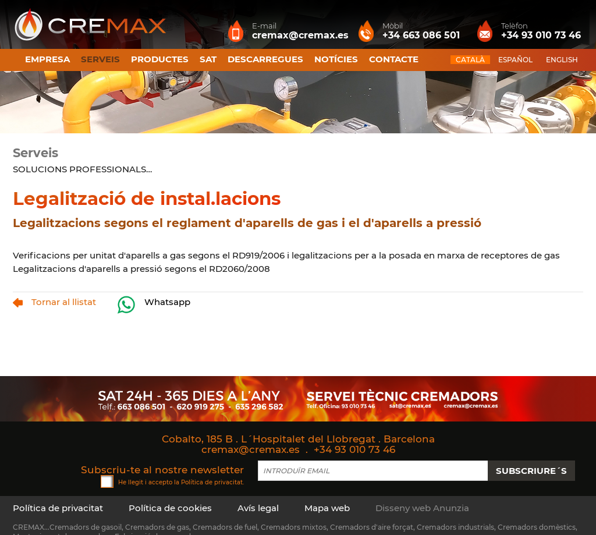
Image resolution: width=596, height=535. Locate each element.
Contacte (393, 59)
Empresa (47, 59)
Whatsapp (153, 304)
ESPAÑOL (515, 59)
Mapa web (327, 507)
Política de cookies (170, 507)
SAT (208, 59)
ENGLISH (562, 59)
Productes (160, 59)
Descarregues (265, 59)
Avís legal (258, 507)
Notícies (336, 59)
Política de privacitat (212, 482)
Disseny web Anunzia (422, 507)
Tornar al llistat (54, 301)
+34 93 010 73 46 (354, 449)
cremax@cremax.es (250, 449)
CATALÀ (470, 59)
